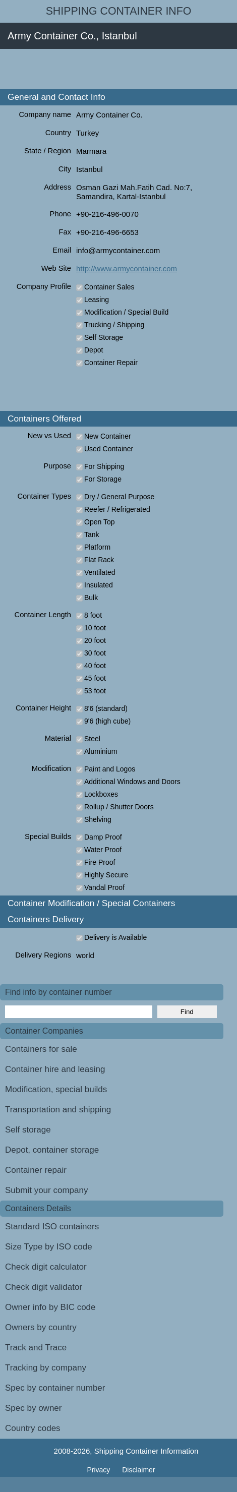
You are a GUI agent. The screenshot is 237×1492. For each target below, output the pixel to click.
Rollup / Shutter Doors (119, 807)
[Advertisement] (118, 69)
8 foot (93, 615)
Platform (97, 547)
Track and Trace (36, 1347)
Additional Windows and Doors (132, 782)
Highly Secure (106, 875)
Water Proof (103, 850)
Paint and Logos (109, 769)
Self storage (28, 1130)
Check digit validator (43, 1287)
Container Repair (111, 363)
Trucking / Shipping (114, 325)
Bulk (91, 597)
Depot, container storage (52, 1150)
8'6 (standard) (106, 708)
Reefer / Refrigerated (117, 509)
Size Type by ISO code (48, 1246)
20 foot (95, 640)
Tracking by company (45, 1367)
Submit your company (46, 1190)
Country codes (33, 1428)
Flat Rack (99, 560)
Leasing (96, 299)
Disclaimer (138, 1470)
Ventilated (99, 572)
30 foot (95, 653)
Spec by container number (55, 1388)
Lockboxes (101, 794)
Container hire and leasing (55, 1069)
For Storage (103, 479)
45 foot (95, 678)
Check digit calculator (46, 1267)
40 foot (95, 666)
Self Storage (103, 337)
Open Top (99, 522)
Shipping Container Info (119, 11)
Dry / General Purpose (119, 497)
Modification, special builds (56, 1089)
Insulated (98, 585)
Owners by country (41, 1327)
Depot (93, 350)
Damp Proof (103, 837)
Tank (91, 534)
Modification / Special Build (126, 312)
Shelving (97, 819)
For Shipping (104, 466)
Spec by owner (33, 1408)
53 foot (95, 691)
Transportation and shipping (58, 1109)
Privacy (99, 1470)
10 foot (95, 628)
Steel (92, 739)
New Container (107, 436)
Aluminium (100, 751)
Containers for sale (41, 1049)
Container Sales (109, 287)
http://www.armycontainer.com (126, 268)
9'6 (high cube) (107, 721)
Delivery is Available (115, 937)
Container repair (36, 1170)
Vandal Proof (104, 887)
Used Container (108, 449)
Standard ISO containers (52, 1226)
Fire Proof (99, 862)
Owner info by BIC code (50, 1307)
